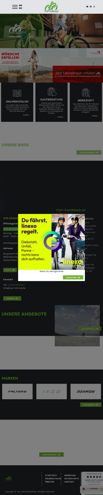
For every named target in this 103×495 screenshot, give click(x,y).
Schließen (71, 277)
